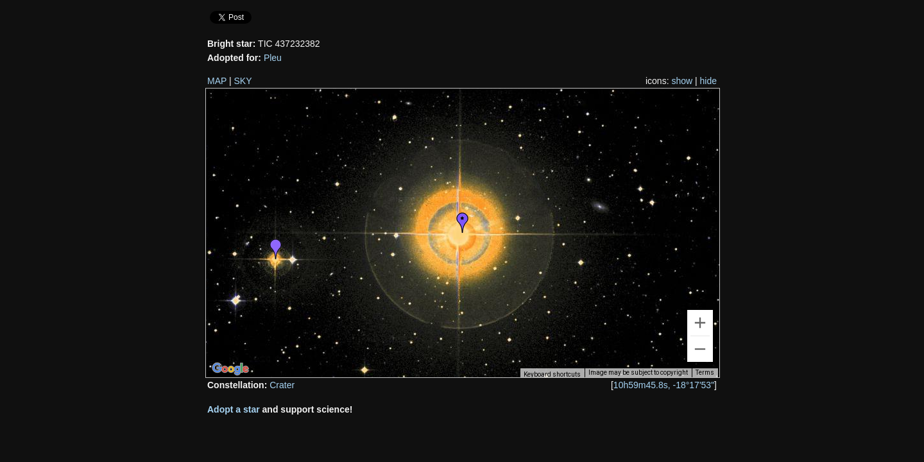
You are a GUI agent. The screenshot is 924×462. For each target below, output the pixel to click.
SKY (243, 81)
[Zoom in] (700, 323)
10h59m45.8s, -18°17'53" (663, 385)
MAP (217, 81)
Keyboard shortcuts (552, 374)
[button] (462, 222)
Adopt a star (233, 409)
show (681, 81)
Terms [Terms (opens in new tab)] (705, 372)
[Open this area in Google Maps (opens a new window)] (230, 369)
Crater (282, 385)
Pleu (273, 58)
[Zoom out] (700, 349)
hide (708, 81)
